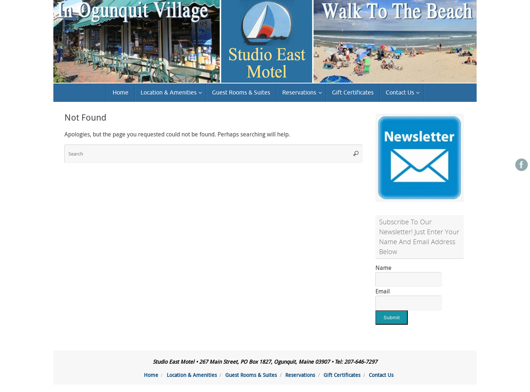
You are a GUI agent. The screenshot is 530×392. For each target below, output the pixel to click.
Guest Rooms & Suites (251, 374)
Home (151, 374)
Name (383, 268)
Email (382, 291)
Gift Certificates (342, 374)
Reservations (300, 374)
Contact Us (381, 374)
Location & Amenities (192, 374)
